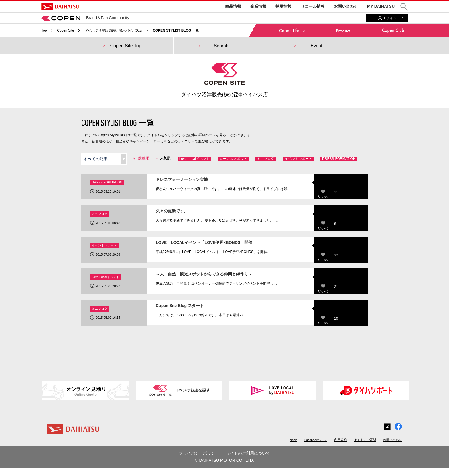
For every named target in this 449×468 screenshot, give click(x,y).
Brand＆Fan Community (85, 17)
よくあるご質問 (365, 440)
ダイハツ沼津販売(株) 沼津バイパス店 (113, 30)
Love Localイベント (194, 159)
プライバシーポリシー (199, 453)
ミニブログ (265, 159)
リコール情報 (313, 6)
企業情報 (258, 6)
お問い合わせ (346, 6)
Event (316, 45)
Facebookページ (315, 440)
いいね (323, 197)
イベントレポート (298, 159)
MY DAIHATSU (381, 6)
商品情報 (233, 6)
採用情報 (283, 6)
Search (221, 45)
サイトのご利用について (248, 453)
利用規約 (340, 440)
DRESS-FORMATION (338, 159)
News (293, 440)
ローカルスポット (233, 159)
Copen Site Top (125, 45)
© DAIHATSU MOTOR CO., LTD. (224, 460)
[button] (404, 7)
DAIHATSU (60, 6)
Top (44, 30)
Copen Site (65, 30)
